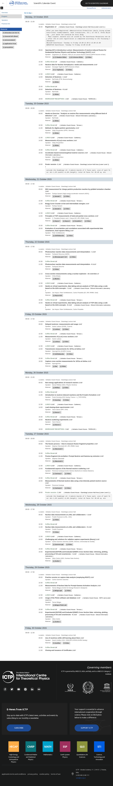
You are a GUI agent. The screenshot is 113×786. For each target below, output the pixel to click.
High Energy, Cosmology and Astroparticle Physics (13, 757)
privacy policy (33, 774)
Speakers (5, 20)
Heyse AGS (57, 295)
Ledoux (56, 329)
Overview (5, 12)
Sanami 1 (57, 196)
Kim (55, 366)
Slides (56, 82)
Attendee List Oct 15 (11, 33)
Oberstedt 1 (58, 449)
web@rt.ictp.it (81, 778)
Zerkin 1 (56, 561)
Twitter (12, 689)
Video (88, 57)
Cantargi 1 (57, 473)
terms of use (55, 774)
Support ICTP (87, 728)
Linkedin (32, 689)
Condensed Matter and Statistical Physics (30, 757)
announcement (9, 40)
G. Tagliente (58, 70)
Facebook (5, 689)
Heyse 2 (66, 221)
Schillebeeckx (58, 235)
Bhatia (56, 279)
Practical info (6, 24)
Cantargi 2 (57, 488)
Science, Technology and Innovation (99, 757)
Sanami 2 (57, 209)
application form (9, 43)
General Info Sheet (10, 36)
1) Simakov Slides (59, 57)
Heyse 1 (56, 221)
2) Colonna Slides (76, 57)
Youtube (19, 689)
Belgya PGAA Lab (59, 605)
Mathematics (47, 755)
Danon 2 (56, 425)
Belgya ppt (57, 590)
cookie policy (44, 774)
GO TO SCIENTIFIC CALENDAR (96, 3)
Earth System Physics (65, 756)
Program (4, 16)
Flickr (39, 689)
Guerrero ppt (58, 544)
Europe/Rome (91, 8)
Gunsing (56, 400)
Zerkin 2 (56, 622)
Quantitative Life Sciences (82, 756)
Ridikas (56, 387)
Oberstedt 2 (58, 461)
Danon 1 (56, 412)
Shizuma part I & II (60, 257)
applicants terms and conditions (14, 774)
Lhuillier (56, 643)
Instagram (25, 689)
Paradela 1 (77, 221)
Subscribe (18, 728)
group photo (8, 47)
